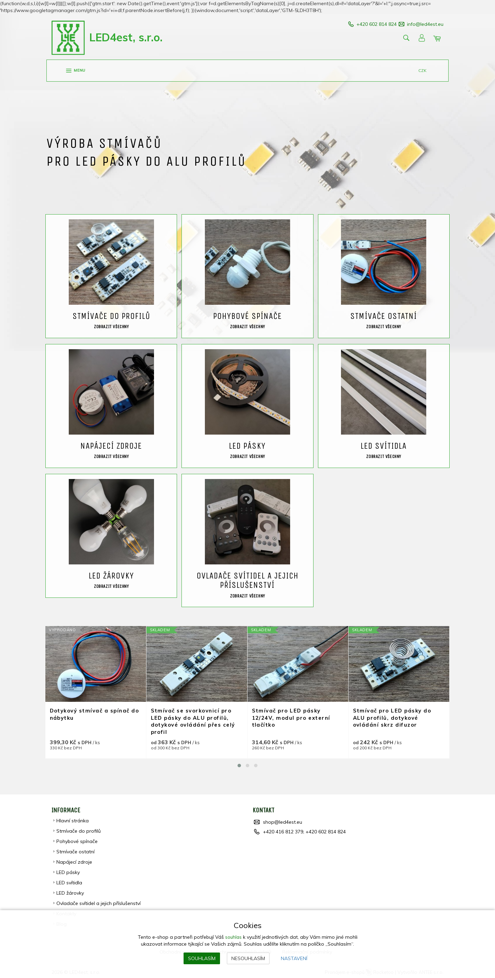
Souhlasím (202, 958)
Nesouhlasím (248, 958)
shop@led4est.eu (282, 820)
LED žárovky (70, 891)
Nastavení (294, 958)
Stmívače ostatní (76, 849)
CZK (422, 70)
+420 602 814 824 (368, 24)
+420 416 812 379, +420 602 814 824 (304, 829)
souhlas (233, 937)
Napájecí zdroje (74, 860)
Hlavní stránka (73, 818)
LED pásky (68, 870)
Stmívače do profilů (79, 829)
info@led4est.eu (425, 24)
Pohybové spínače (77, 839)
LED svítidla (69, 880)
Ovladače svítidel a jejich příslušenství (99, 901)
